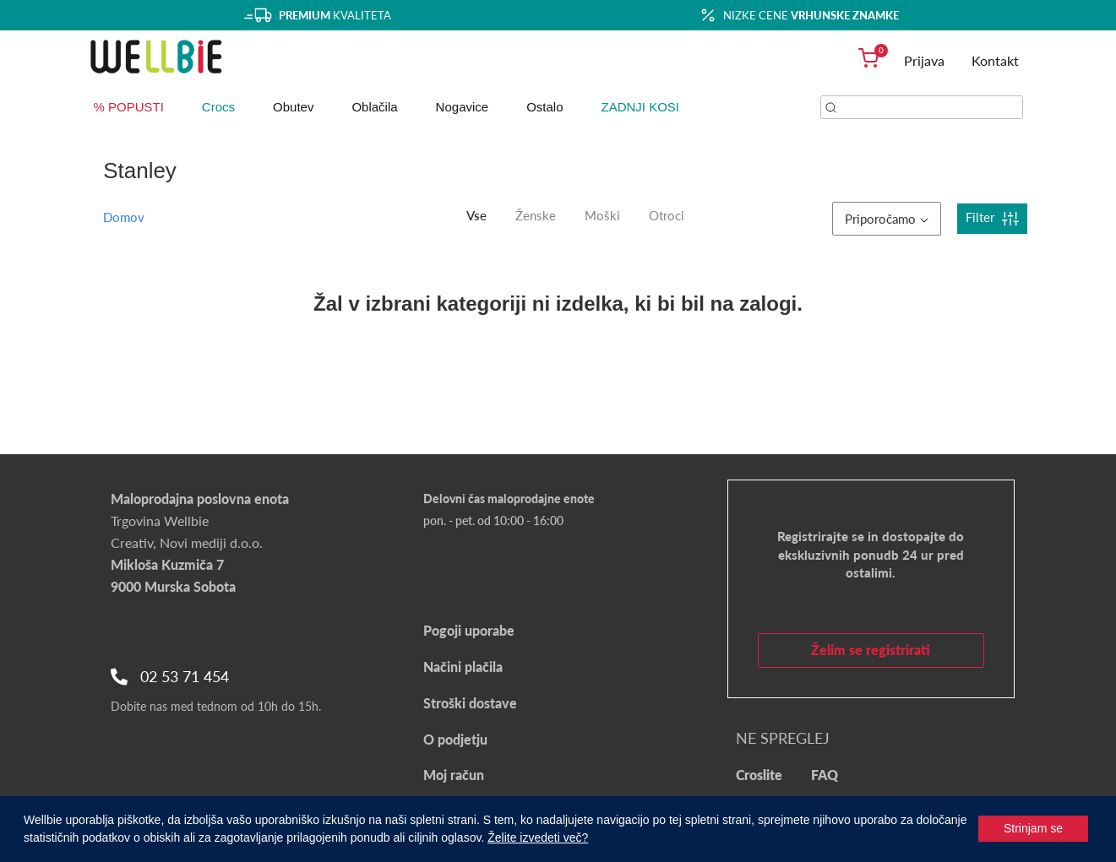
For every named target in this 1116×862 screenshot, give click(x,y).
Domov (123, 217)
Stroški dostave (470, 703)
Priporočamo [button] (886, 218)
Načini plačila (463, 667)
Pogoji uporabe (468, 630)
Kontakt (995, 60)
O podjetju (455, 739)
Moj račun (453, 775)
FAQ (824, 775)
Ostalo (544, 107)
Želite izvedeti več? (537, 837)
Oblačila (374, 107)
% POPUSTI (129, 107)
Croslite (759, 775)
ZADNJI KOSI (641, 107)
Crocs (218, 107)
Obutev (293, 107)
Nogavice (462, 107)
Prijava (924, 60)
